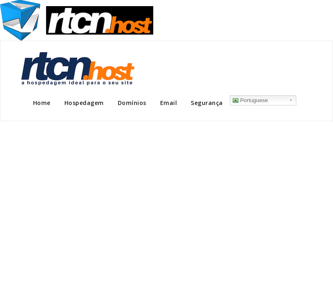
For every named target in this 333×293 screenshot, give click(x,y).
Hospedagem (84, 103)
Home (42, 103)
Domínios (132, 103)
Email (168, 103)
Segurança (207, 103)
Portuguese (250, 100)
